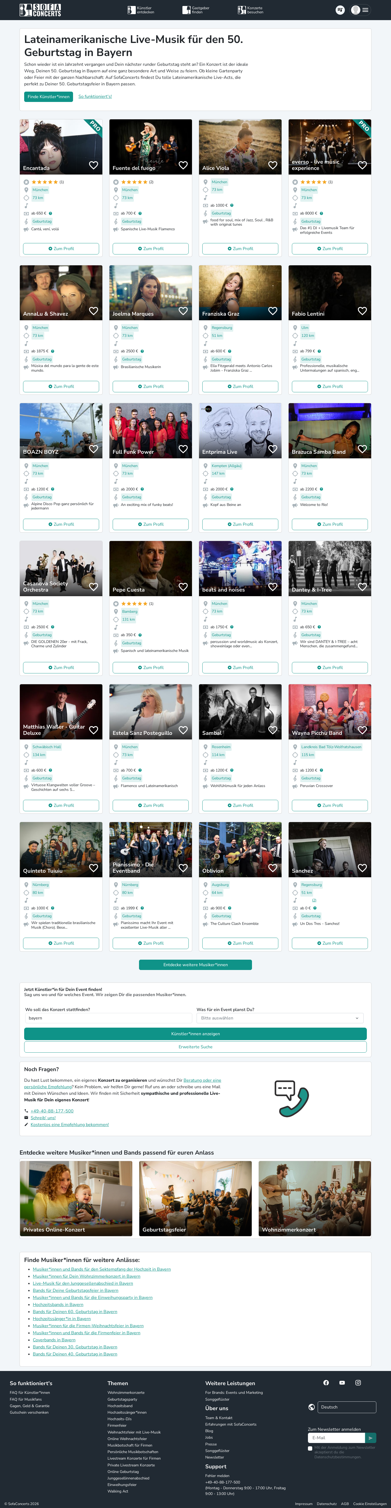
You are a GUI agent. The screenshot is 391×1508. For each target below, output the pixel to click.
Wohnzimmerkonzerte (126, 1392)
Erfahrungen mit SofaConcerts (231, 1424)
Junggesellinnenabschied (128, 1478)
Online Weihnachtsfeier (127, 1438)
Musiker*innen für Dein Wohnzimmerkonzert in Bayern (86, 1276)
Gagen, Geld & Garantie (29, 1405)
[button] (360, 10)
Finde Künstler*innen (49, 97)
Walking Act (118, 1491)
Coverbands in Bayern (54, 1340)
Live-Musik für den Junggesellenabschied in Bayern (83, 1283)
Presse (211, 1444)
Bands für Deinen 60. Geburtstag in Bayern (75, 1312)
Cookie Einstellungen (370, 1503)
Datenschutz (327, 1503)
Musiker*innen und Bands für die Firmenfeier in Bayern (86, 1333)
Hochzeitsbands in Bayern (58, 1305)
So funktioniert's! (95, 97)
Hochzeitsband (120, 1405)
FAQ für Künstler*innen (30, 1392)
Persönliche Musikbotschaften (133, 1451)
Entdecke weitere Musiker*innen (195, 965)
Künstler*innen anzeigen (195, 1034)
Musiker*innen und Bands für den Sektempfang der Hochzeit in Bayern (102, 1269)
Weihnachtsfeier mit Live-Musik (134, 1432)
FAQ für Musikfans (26, 1399)
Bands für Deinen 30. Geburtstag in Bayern (75, 1347)
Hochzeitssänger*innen (127, 1412)
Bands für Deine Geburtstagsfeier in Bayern (75, 1291)
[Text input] (336, 1438)
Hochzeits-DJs (120, 1419)
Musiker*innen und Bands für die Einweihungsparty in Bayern (93, 1298)
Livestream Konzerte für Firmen (134, 1458)
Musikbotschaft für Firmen (130, 1445)
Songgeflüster (217, 1399)
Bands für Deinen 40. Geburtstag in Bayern (75, 1354)
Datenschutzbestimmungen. (337, 1457)
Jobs (209, 1437)
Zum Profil (64, 249)
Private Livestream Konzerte (131, 1465)
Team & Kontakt (218, 1417)
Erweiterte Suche (196, 1047)
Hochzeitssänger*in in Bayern (62, 1319)
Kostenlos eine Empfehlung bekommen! (70, 1125)
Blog (209, 1431)
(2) (314, 900)
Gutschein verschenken (29, 1412)
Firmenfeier (117, 1425)
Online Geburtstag (123, 1471)
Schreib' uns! (43, 1118)
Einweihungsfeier (122, 1484)
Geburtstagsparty (122, 1399)
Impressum (304, 1503)
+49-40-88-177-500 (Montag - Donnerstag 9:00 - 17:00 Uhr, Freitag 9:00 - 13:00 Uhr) (245, 1488)
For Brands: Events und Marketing (234, 1392)
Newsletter (214, 1457)
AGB (345, 1503)
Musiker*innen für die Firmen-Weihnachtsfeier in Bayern (88, 1326)
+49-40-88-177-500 (52, 1111)
